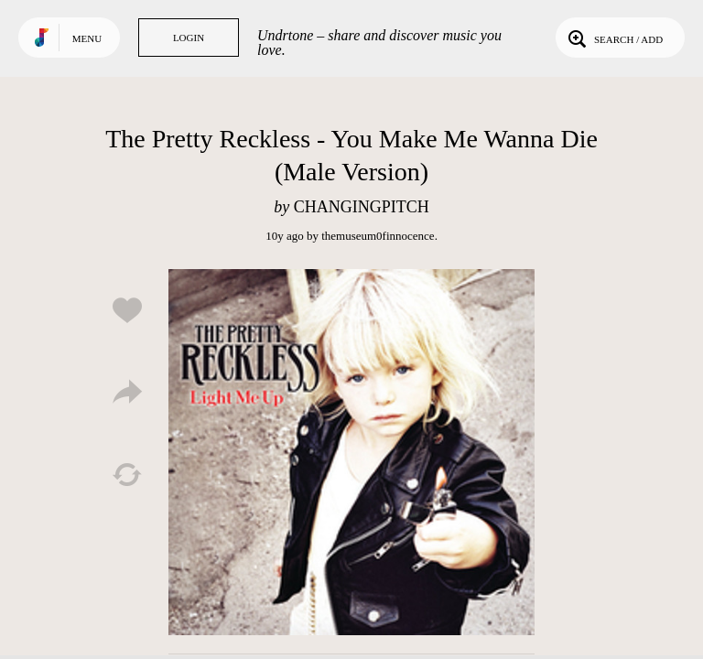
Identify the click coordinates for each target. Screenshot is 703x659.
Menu (87, 38)
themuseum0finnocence (377, 236)
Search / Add (614, 38)
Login (188, 37)
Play (351, 452)
